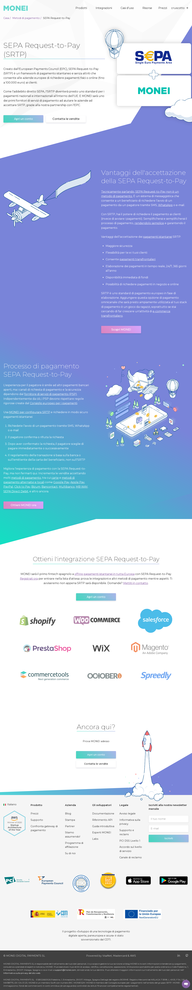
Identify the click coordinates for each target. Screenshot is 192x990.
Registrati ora (29, 578)
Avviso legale (127, 813)
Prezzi (162, 8)
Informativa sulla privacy (129, 822)
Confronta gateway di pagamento (44, 828)
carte (55, 477)
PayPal (8, 486)
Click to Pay (22, 486)
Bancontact (49, 486)
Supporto (37, 819)
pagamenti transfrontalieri (138, 259)
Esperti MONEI (101, 832)
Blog (68, 813)
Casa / (7, 18)
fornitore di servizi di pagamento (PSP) (50, 394)
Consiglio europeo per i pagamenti (53, 403)
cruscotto (180, 8)
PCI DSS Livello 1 (129, 840)
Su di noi (70, 853)
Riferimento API (102, 819)
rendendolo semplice (149, 223)
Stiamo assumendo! (72, 834)
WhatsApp (165, 205)
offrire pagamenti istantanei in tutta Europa (104, 574)
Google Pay (61, 482)
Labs (95, 838)
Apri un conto (23, 119)
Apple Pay (77, 482)
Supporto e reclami (126, 832)
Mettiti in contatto (135, 583)
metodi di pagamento (26, 477)
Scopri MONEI (121, 329)
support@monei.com (65, 970)
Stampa (70, 819)
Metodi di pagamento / (26, 18)
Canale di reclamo (130, 857)
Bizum (35, 486)
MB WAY (81, 486)
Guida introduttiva (103, 826)
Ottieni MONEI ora (23, 505)
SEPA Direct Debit (15, 491)
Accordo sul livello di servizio (130, 849)
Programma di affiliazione (74, 845)
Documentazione (103, 813)
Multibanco (67, 486)
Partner (70, 826)
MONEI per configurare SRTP (29, 412)
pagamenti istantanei (157, 236)
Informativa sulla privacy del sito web (21, 973)
